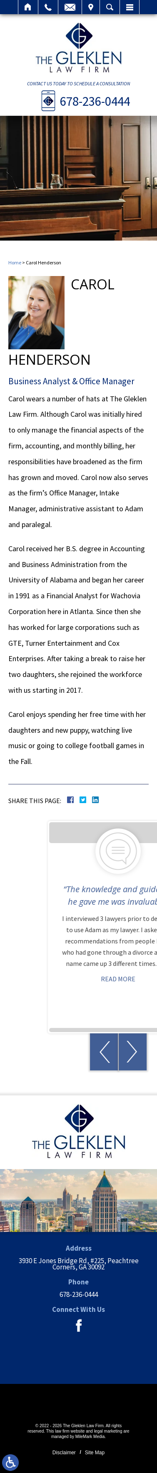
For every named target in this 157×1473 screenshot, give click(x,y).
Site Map (95, 1453)
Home (28, 7)
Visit (91, 7)
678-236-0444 (95, 101)
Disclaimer (64, 1453)
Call (48, 7)
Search (110, 7)
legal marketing (108, 1431)
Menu (129, 7)
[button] (136, 1051)
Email (70, 7)
